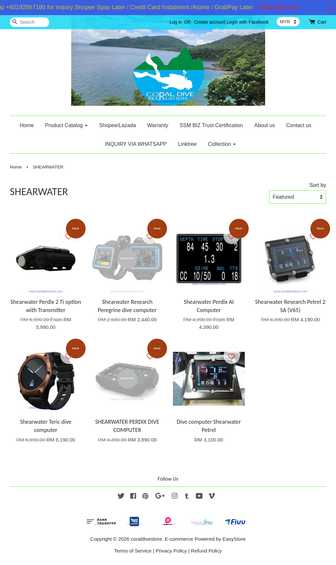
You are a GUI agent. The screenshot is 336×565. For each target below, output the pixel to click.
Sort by (317, 185)
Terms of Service (133, 551)
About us (264, 125)
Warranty (157, 125)
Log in (176, 22)
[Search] (29, 22)
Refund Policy (206, 551)
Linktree (187, 144)
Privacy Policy (171, 551)
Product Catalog (66, 125)
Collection (222, 144)
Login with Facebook (248, 22)
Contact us (298, 125)
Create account (209, 22)
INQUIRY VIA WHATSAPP (136, 144)
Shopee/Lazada (117, 125)
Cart (322, 22)
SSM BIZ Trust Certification (211, 125)
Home (27, 125)
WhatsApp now (283, 7)
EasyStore (234, 539)
